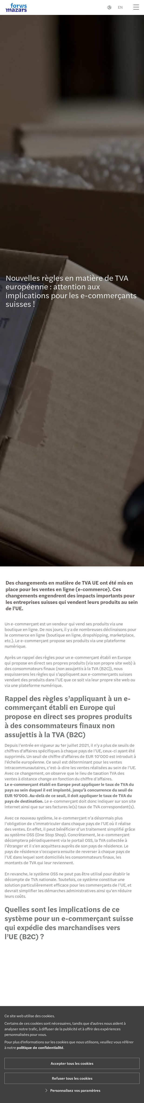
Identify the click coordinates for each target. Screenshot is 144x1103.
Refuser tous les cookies (72, 1078)
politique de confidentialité (40, 1047)
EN (120, 7)
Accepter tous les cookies (72, 1063)
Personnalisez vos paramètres (72, 1090)
